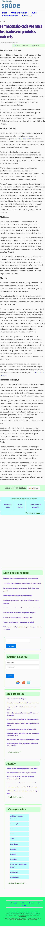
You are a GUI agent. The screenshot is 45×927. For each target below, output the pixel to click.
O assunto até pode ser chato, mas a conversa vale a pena (17, 617)
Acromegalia (14, 824)
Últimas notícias (19, 12)
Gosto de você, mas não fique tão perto (16, 699)
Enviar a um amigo (22, 45)
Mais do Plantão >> (16, 797)
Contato (31, 903)
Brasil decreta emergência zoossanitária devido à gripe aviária (22, 787)
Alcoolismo (14, 844)
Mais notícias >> (15, 752)
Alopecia (13, 854)
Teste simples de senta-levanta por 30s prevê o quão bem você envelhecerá (22, 583)
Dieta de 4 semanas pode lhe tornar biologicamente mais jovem (19, 613)
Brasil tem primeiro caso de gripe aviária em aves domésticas (22, 783)
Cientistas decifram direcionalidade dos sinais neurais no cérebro (23, 719)
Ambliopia (14, 872)
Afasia (12, 834)
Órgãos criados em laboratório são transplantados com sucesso (22, 703)
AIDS (12, 839)
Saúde (34, 12)
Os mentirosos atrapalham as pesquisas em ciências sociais (21, 729)
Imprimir (36, 45)
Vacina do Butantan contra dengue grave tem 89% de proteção (22, 769)
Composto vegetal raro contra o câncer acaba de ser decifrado (18, 622)
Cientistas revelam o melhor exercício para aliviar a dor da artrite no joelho (22, 608)
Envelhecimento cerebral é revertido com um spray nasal (17, 596)
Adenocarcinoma (16, 829)
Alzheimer (13, 859)
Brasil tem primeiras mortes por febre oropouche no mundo (22, 773)
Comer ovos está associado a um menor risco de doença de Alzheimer (20, 578)
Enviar (10, 676)
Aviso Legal (13, 903)
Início (4, 12)
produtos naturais (22, 139)
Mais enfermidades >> (18, 883)
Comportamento (10, 15)
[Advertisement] (22, 543)
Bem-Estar (27, 15)
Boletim (23, 903)
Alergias (13, 849)
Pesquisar (11, 646)
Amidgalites (14, 877)
